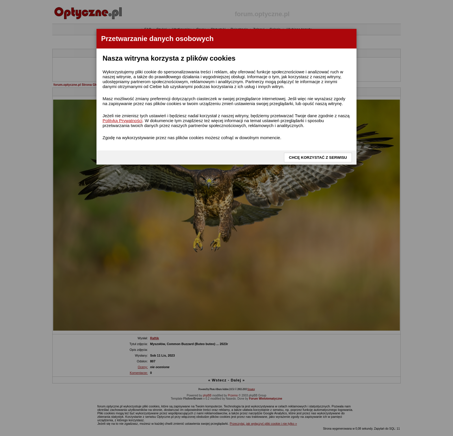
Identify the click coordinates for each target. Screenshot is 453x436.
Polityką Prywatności (122, 120)
